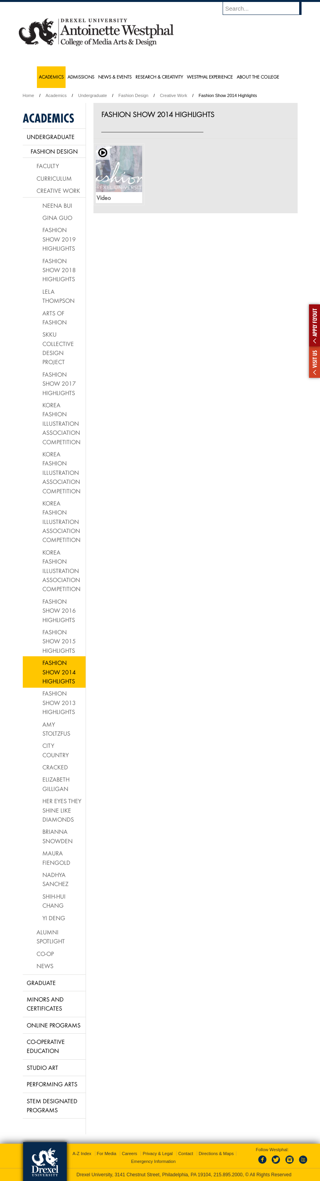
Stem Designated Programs (52, 1105)
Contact (185, 1153)
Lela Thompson (58, 295)
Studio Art (42, 1067)
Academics (56, 95)
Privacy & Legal (157, 1153)
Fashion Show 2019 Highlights (59, 239)
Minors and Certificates (45, 1003)
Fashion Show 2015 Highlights (59, 641)
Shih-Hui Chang (54, 900)
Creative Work (173, 95)
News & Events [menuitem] (115, 77)
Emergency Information (153, 1161)
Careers (129, 1153)
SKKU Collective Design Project (58, 348)
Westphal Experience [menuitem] (210, 77)
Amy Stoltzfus (56, 728)
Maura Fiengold (56, 857)
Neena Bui (57, 205)
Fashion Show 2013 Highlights (59, 702)
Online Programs (53, 1025)
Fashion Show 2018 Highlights (59, 270)
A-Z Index (82, 1153)
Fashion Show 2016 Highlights (59, 610)
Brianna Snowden (57, 836)
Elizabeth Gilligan (55, 783)
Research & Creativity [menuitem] (159, 77)
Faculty (48, 166)
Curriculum (54, 178)
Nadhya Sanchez (55, 879)
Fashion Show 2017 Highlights (59, 383)
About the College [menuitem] (258, 77)
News (45, 966)
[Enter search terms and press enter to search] (265, 8)
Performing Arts (52, 1084)
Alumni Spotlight (51, 936)
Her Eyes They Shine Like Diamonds (61, 810)
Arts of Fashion (54, 317)
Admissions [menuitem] (81, 77)
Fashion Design (133, 95)
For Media (107, 1153)
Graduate (41, 983)
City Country (55, 750)
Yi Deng (53, 918)
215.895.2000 (228, 1174)
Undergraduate (92, 95)
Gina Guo (57, 218)
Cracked (55, 767)
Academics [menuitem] (51, 77)
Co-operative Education (46, 1046)
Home (28, 95)
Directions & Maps (216, 1153)
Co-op (45, 954)
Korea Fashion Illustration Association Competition (61, 423)
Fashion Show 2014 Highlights (59, 672)
